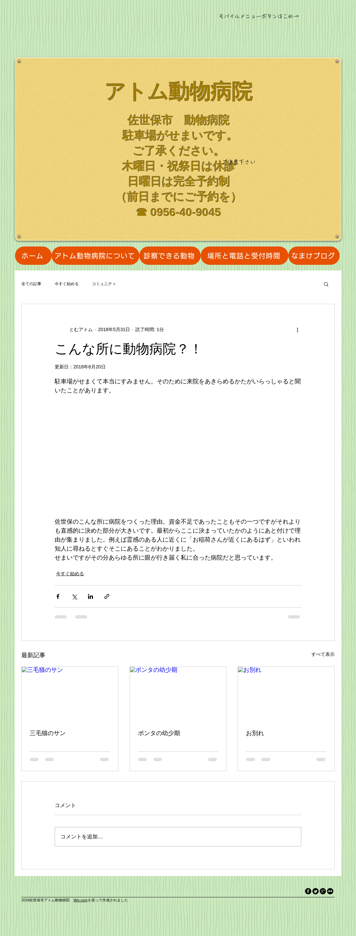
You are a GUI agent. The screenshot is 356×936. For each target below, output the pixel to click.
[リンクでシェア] (107, 596)
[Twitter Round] (315, 891)
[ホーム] (33, 255)
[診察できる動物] (170, 255)
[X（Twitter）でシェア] (74, 596)
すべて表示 (323, 654)
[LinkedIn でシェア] (90, 596)
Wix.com (80, 900)
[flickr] (330, 891)
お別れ (255, 733)
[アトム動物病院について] (95, 255)
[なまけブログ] (314, 255)
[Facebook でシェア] (58, 596)
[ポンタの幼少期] (178, 694)
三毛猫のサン (48, 733)
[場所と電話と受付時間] (244, 255)
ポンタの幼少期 (159, 733)
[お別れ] (286, 694)
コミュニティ (104, 283)
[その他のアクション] (297, 329)
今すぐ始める (67, 283)
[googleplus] (323, 891)
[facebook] (308, 891)
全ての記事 (31, 283)
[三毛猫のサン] (70, 694)
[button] (326, 283)
